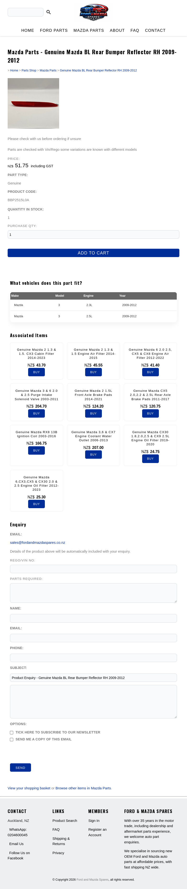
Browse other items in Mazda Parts (83, 788)
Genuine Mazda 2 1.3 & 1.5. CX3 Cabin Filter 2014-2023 (36, 354)
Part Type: (18, 175)
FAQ (134, 30)
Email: (16, 534)
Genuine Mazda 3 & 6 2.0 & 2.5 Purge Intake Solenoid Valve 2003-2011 (36, 395)
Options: (18, 724)
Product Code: (22, 192)
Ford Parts (54, 30)
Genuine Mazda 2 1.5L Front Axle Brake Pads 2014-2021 (93, 395)
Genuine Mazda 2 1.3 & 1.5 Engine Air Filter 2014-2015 (93, 354)
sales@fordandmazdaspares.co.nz (37, 542)
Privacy (58, 853)
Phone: (16, 648)
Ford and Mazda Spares (93, 879)
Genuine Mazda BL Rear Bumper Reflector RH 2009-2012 (98, 70)
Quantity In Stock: (26, 209)
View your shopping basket (29, 788)
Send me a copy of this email (41, 739)
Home (27, 30)
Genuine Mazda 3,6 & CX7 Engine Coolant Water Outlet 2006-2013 (93, 436)
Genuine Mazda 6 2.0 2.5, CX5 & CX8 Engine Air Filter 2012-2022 (150, 354)
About (117, 30)
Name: (15, 608)
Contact (155, 30)
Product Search (64, 821)
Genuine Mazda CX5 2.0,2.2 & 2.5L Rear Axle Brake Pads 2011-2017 (150, 395)
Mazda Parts (88, 30)
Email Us (16, 844)
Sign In (93, 821)
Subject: (18, 668)
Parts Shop (28, 70)
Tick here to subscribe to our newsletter (55, 732)
